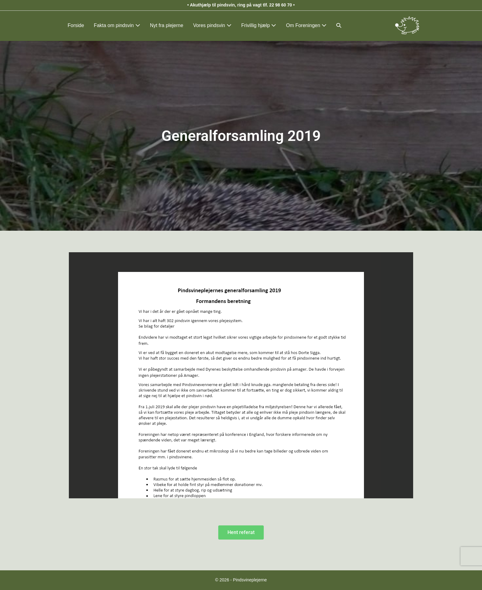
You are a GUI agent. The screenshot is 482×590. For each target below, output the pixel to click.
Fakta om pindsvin (117, 25)
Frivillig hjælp (258, 25)
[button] (338, 25)
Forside (76, 25)
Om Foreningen (306, 25)
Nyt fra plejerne (167, 25)
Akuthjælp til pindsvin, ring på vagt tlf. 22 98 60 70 (241, 4)
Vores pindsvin (212, 25)
